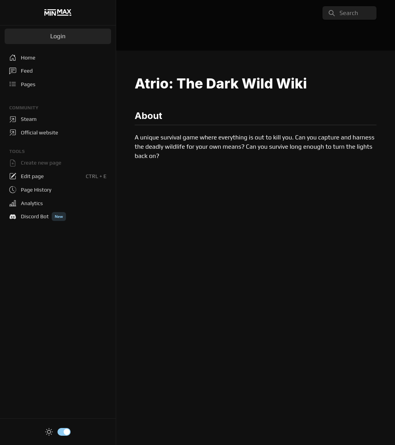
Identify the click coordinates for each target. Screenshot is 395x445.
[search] (349, 13)
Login (58, 36)
